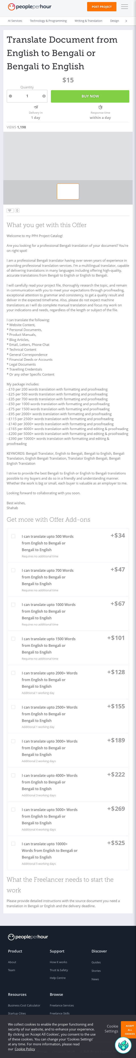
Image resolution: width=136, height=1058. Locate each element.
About (12, 960)
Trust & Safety (59, 968)
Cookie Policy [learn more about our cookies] (25, 1049)
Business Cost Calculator (24, 1003)
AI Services (15, 21)
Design (114, 21)
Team (11, 968)
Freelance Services (62, 1003)
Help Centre (58, 976)
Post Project (102, 7)
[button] (123, 6)
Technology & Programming (48, 21)
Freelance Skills (60, 1011)
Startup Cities (17, 1011)
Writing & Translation (88, 21)
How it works (58, 960)
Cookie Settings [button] (111, 1029)
